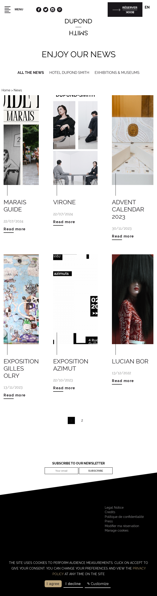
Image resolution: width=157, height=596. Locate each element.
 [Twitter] (45, 9)
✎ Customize (98, 584)
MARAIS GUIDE (15, 205)
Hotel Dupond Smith (69, 72)
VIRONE (64, 202)
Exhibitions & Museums (117, 72)
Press (109, 521)
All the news (30, 72)
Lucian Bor (130, 361)
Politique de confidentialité (124, 517)
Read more (15, 229)
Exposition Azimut (70, 365)
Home (6, 90)
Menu (13, 10)
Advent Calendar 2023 (128, 209)
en (149, 7)
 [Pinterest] (59, 9)
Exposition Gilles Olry (21, 368)
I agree (53, 584)
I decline (73, 584)
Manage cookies (117, 530)
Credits (110, 512)
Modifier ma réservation (122, 526)
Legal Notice (114, 507)
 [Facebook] (38, 9)
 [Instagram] (52, 9)
